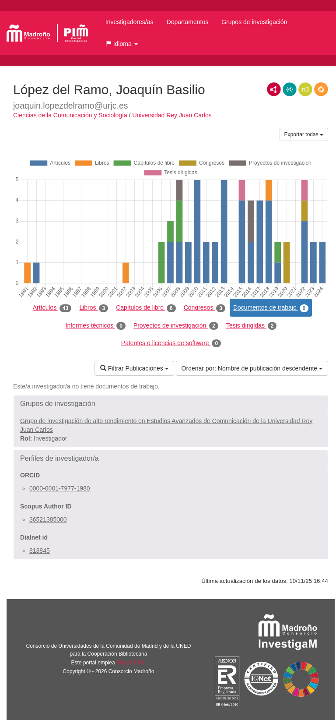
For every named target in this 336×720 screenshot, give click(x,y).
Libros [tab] (93, 308)
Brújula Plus (130, 663)
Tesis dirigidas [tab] (251, 326)
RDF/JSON (321, 89)
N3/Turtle (305, 89)
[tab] (171, 403)
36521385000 (48, 519)
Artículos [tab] (52, 308)
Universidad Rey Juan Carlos (171, 115)
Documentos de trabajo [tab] (270, 308)
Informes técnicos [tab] (96, 326)
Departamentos (188, 21)
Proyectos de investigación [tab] (175, 326)
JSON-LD (290, 89)
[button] (121, 44)
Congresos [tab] (204, 308)
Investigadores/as (129, 21)
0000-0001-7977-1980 (59, 488)
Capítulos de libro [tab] (146, 308)
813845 (39, 550)
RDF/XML (274, 89)
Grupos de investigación (254, 21)
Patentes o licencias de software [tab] (171, 343)
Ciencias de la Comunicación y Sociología (70, 115)
